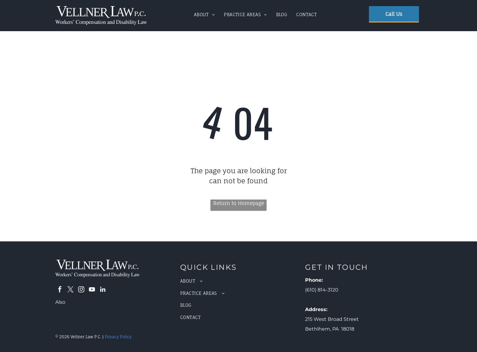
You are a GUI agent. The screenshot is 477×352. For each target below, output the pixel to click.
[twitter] (70, 290)
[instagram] (81, 290)
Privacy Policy (118, 336)
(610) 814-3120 (321, 290)
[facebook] (59, 290)
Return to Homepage (238, 203)
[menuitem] (204, 14)
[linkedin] (102, 290)
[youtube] (91, 290)
